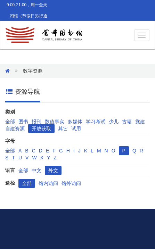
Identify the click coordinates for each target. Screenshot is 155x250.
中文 (36, 170)
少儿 (114, 121)
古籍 (127, 121)
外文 (53, 170)
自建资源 (15, 128)
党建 (140, 121)
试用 (76, 128)
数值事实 (54, 121)
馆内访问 (48, 183)
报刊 (36, 121)
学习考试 (95, 121)
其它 (63, 128)
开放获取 (41, 128)
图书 (23, 121)
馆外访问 (71, 183)
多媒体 (75, 121)
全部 (10, 121)
